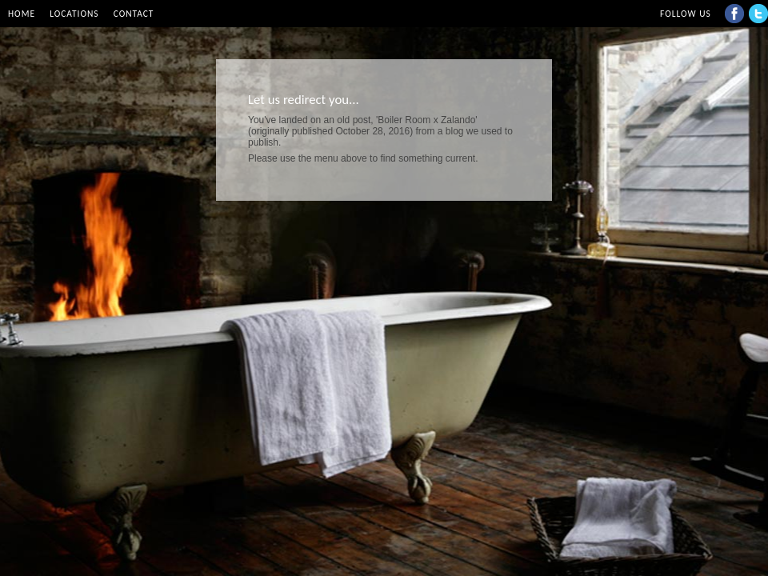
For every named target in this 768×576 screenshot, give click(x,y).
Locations (74, 13)
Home (21, 13)
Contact (134, 13)
